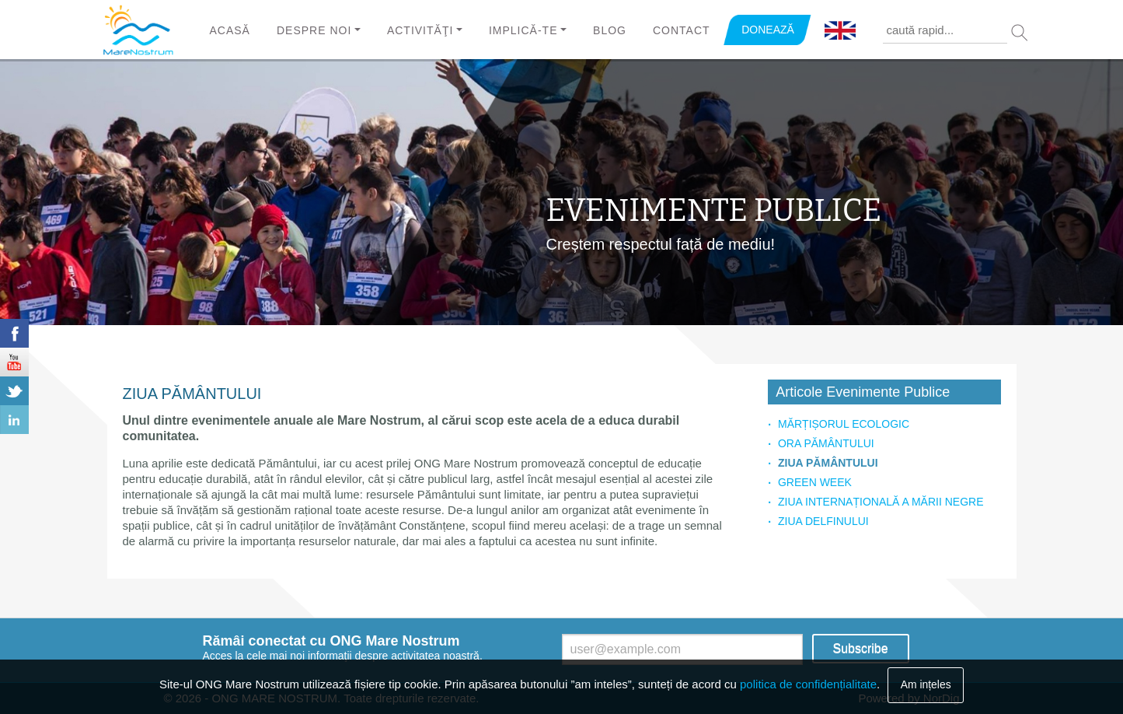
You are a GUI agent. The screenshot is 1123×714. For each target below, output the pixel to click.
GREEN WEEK (815, 482)
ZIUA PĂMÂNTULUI (828, 463)
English (840, 31)
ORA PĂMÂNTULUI (826, 443)
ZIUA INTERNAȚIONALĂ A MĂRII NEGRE (881, 501)
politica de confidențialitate (808, 684)
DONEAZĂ (767, 29)
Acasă (230, 30)
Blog (609, 30)
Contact (681, 30)
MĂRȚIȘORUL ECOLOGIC (843, 424)
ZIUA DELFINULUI (823, 521)
